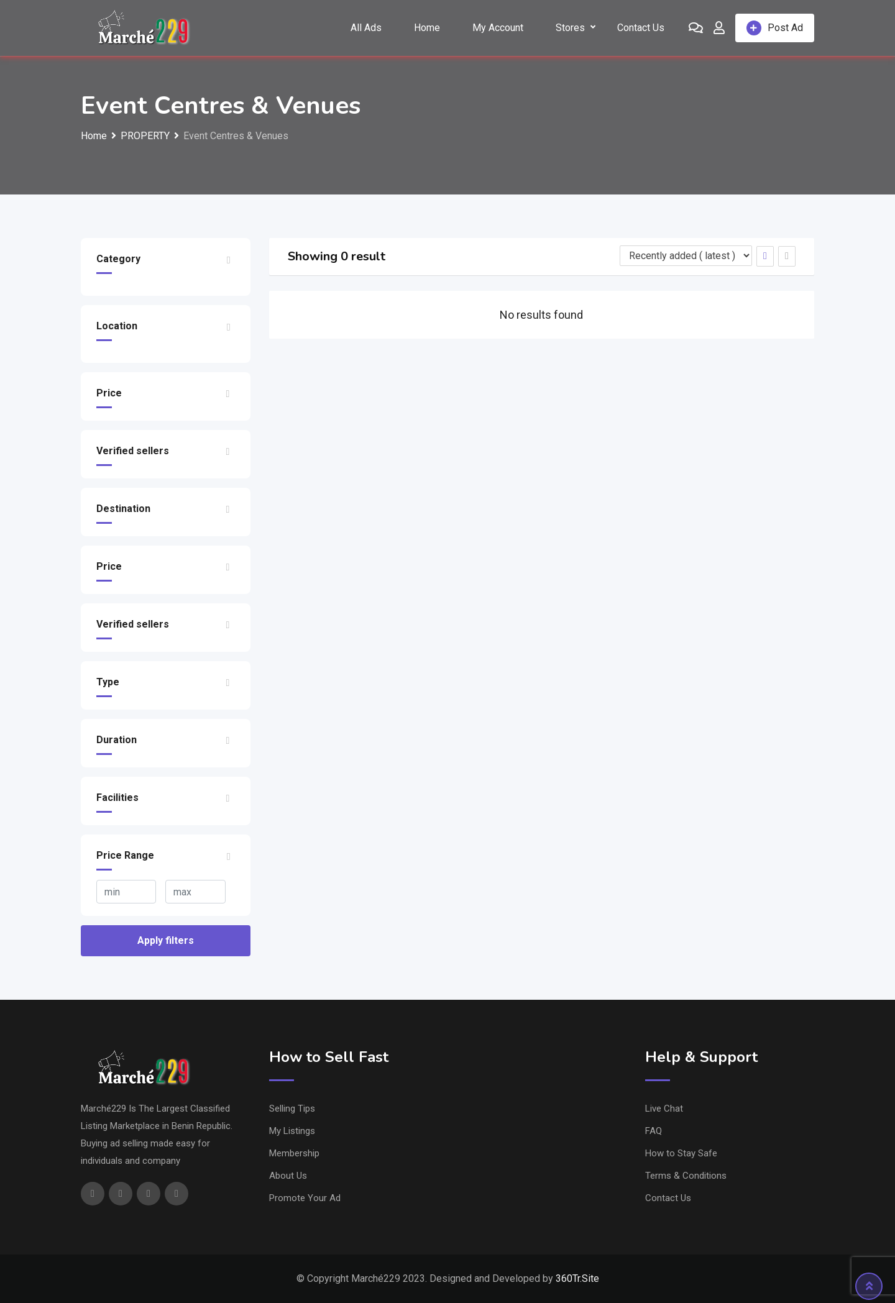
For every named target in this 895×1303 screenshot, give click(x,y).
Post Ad (774, 28)
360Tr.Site (577, 1278)
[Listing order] (686, 255)
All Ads (366, 28)
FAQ (653, 1130)
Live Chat (664, 1108)
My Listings (292, 1130)
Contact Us (640, 28)
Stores (570, 28)
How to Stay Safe (681, 1153)
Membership (294, 1153)
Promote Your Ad (305, 1198)
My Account (497, 28)
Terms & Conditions (686, 1175)
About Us (288, 1175)
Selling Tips (292, 1108)
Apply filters (165, 940)
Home (427, 28)
